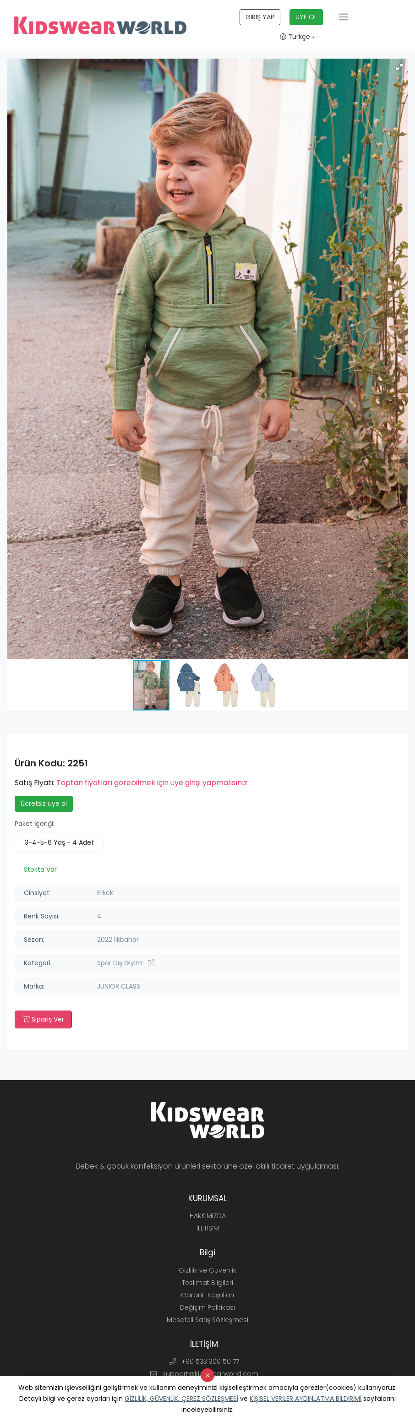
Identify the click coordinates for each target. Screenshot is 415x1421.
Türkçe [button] (295, 36)
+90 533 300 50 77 (204, 1361)
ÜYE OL (306, 17)
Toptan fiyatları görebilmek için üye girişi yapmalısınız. (152, 782)
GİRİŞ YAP (260, 17)
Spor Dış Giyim (125, 962)
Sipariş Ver (43, 1019)
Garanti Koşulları (207, 1295)
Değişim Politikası (207, 1307)
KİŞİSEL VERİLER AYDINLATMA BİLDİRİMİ (305, 1398)
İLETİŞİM (208, 1228)
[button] (399, 67)
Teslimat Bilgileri (207, 1282)
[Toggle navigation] (343, 16)
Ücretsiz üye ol (44, 803)
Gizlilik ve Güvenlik (207, 1270)
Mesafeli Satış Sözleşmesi (207, 1319)
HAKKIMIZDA (208, 1215)
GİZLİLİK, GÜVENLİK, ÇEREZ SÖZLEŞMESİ (181, 1398)
